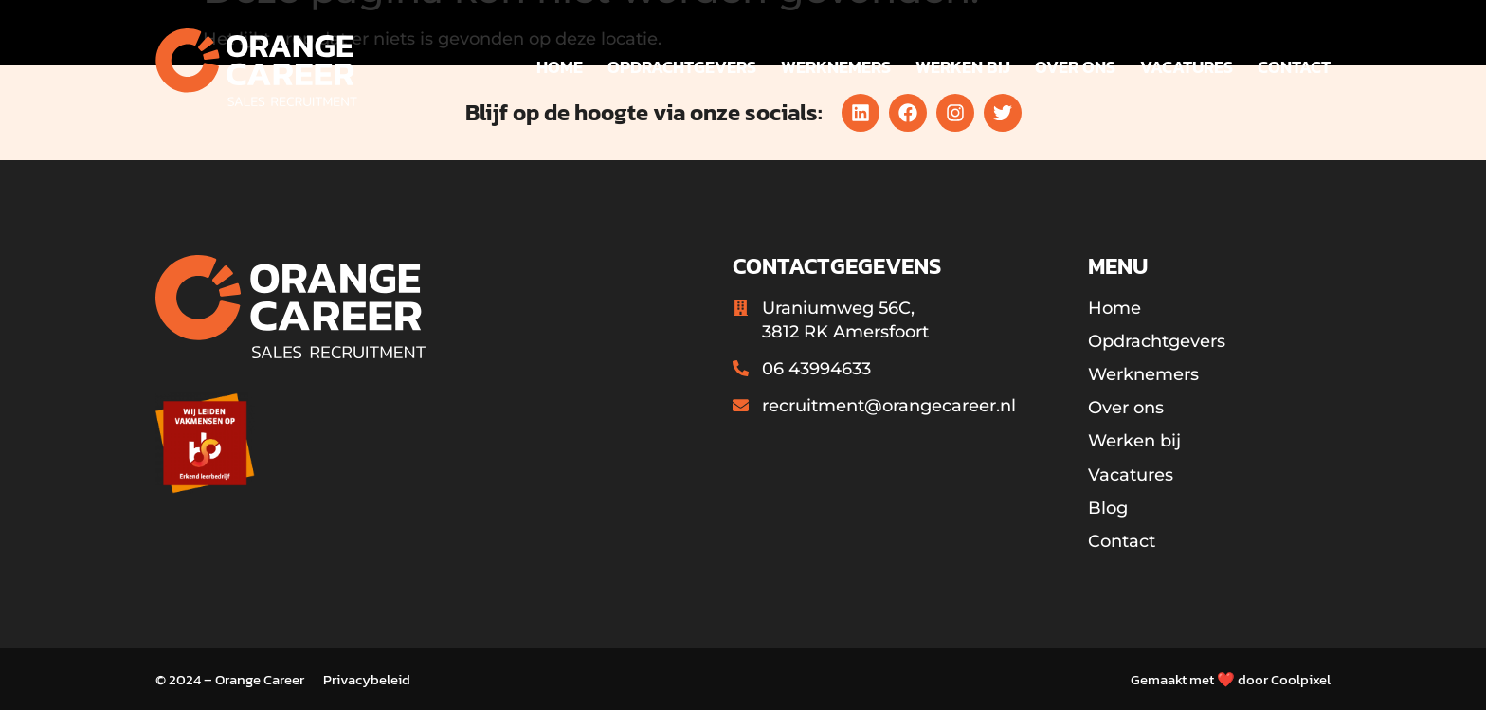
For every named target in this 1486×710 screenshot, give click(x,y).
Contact (1294, 67)
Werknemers (836, 67)
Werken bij (962, 67)
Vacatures (1186, 67)
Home (559, 67)
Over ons (1075, 67)
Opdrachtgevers (681, 67)
